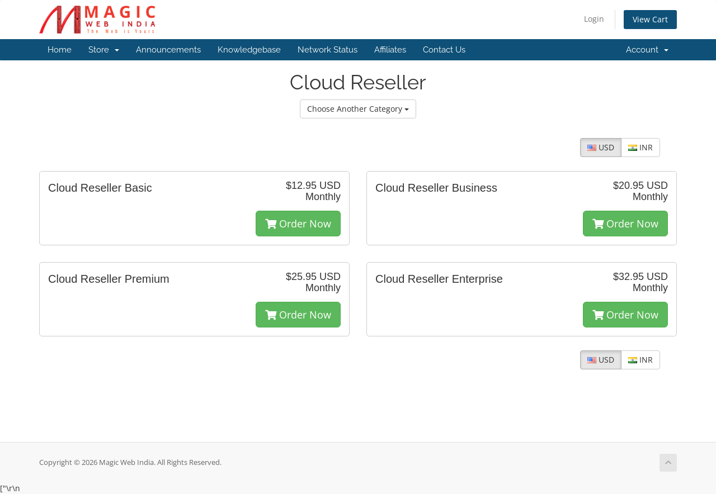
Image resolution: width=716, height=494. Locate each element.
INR (640, 147)
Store (103, 50)
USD (600, 147)
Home (60, 50)
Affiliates (390, 50)
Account (647, 50)
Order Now (298, 223)
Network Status (327, 50)
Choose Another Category (358, 108)
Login (594, 18)
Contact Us (444, 50)
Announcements (168, 50)
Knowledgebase (249, 50)
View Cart (650, 19)
